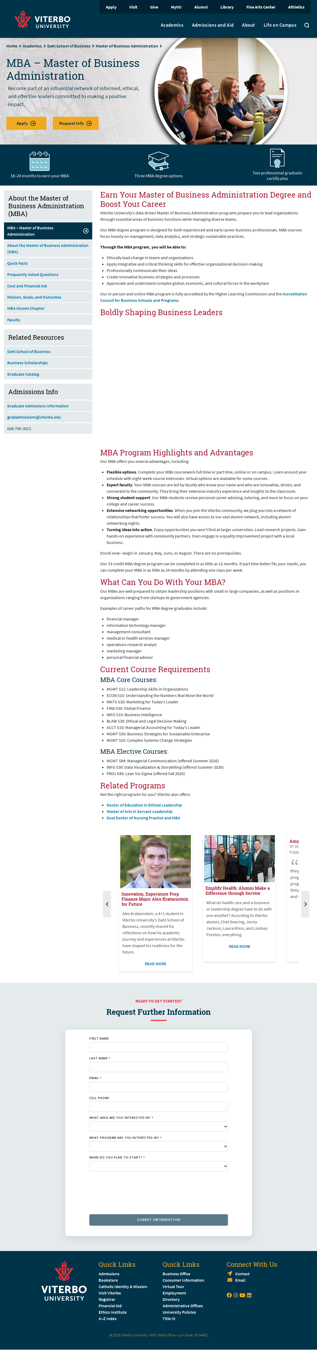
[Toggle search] (307, 26)
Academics (172, 25)
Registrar (107, 1299)
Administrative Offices (183, 1305)
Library (227, 7)
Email (240, 1280)
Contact (242, 1273)
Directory (171, 1299)
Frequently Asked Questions (32, 274)
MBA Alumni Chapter (26, 308)
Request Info (75, 123)
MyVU (176, 7)
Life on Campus (280, 25)
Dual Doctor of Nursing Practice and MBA (144, 817)
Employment (174, 1293)
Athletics (296, 7)
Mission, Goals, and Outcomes (34, 297)
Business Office (176, 1273)
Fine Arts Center (260, 7)
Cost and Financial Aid (27, 285)
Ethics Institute (113, 1312)
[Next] (305, 904)
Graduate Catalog (23, 374)
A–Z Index (108, 1318)
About (248, 25)
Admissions (109, 1273)
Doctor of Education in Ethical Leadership (144, 805)
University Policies (179, 1312)
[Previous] (107, 904)
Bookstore (108, 1280)
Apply (111, 7)
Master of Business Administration (127, 46)
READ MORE (155, 963)
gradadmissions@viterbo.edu (34, 417)
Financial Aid (110, 1305)
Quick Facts (17, 263)
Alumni (201, 7)
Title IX (169, 1318)
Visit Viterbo (110, 1293)
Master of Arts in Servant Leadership (139, 811)
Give (154, 7)
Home (11, 46)
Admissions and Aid (213, 25)
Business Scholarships (27, 362)
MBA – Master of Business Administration (48, 231)
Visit (133, 7)
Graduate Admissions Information (38, 405)
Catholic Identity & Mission (123, 1286)
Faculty (13, 319)
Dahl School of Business (68, 46)
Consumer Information (183, 1280)
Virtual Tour (173, 1286)
